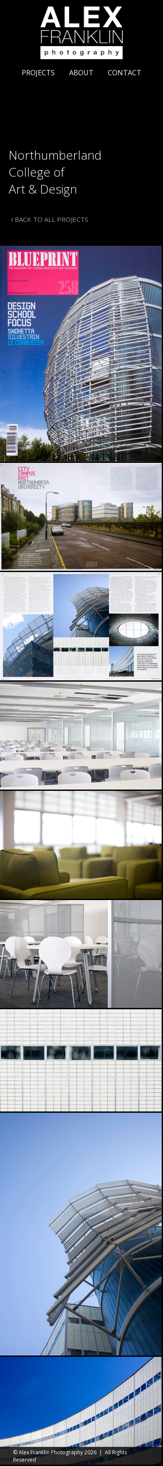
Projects (38, 72)
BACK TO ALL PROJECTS (49, 219)
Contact (124, 72)
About (81, 72)
